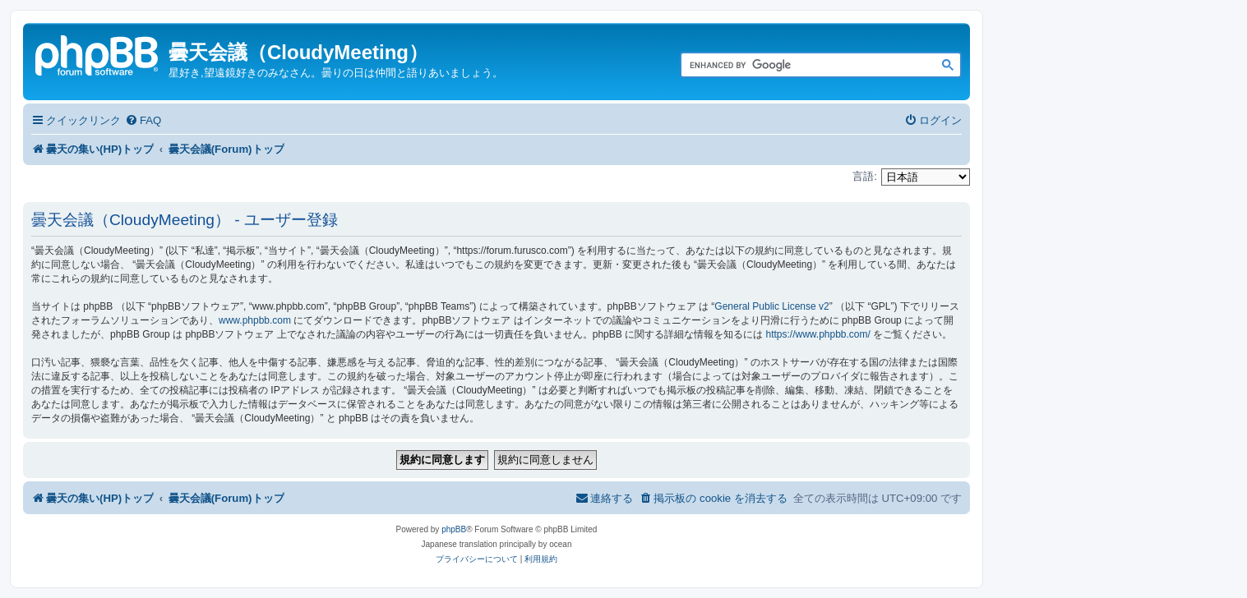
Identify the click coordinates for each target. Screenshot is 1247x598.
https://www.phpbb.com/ (817, 334)
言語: (864, 176)
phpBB (453, 529)
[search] (802, 65)
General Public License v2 (771, 306)
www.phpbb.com (255, 320)
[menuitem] (143, 120)
